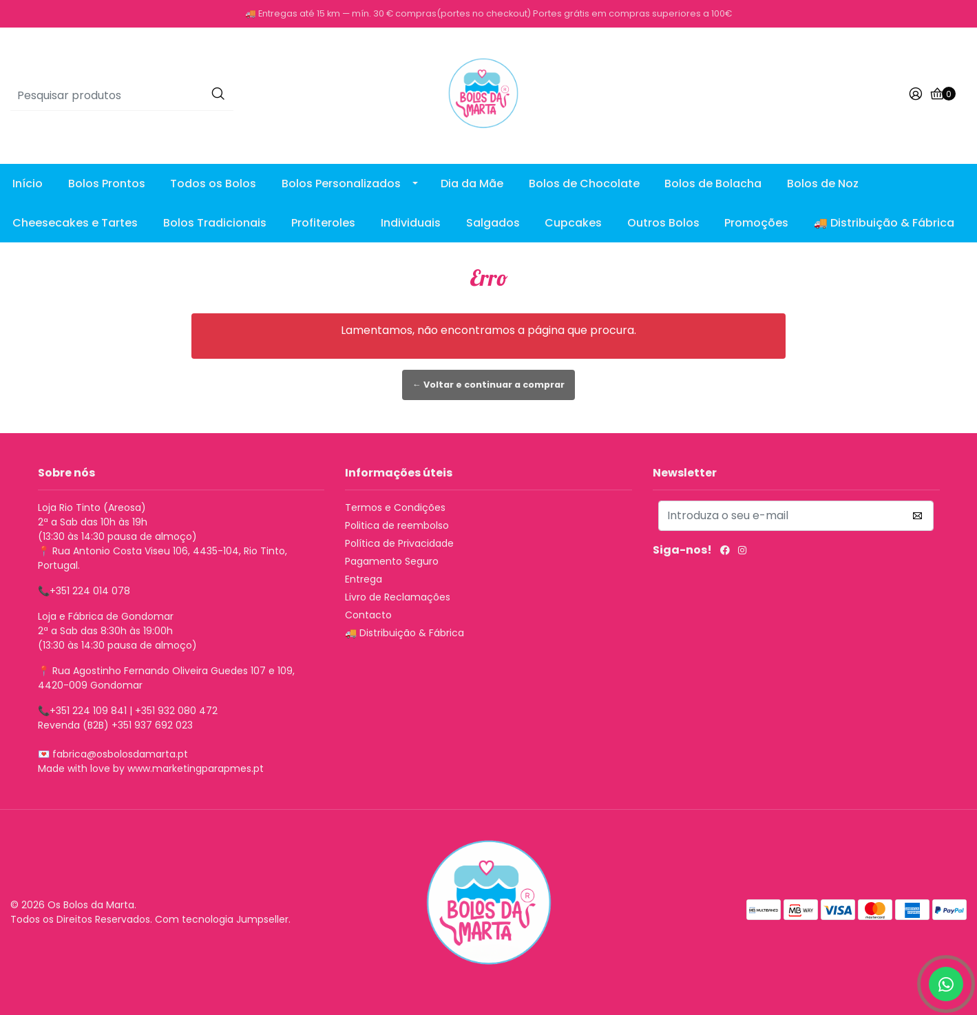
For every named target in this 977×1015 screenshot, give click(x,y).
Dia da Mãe (472, 183)
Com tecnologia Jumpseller (221, 919)
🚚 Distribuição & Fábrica (884, 223)
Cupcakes (573, 223)
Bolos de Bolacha (712, 183)
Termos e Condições (395, 507)
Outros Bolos (663, 223)
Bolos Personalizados (341, 183)
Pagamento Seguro (392, 561)
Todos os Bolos (213, 183)
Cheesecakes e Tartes (75, 223)
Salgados (493, 223)
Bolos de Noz (823, 183)
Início (27, 183)
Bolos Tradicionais (214, 223)
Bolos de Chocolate (584, 183)
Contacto (368, 615)
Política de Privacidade (399, 543)
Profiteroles (323, 223)
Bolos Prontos (106, 183)
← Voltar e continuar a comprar (488, 384)
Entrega (363, 579)
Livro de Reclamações (397, 597)
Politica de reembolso (397, 525)
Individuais (411, 223)
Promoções (756, 223)
